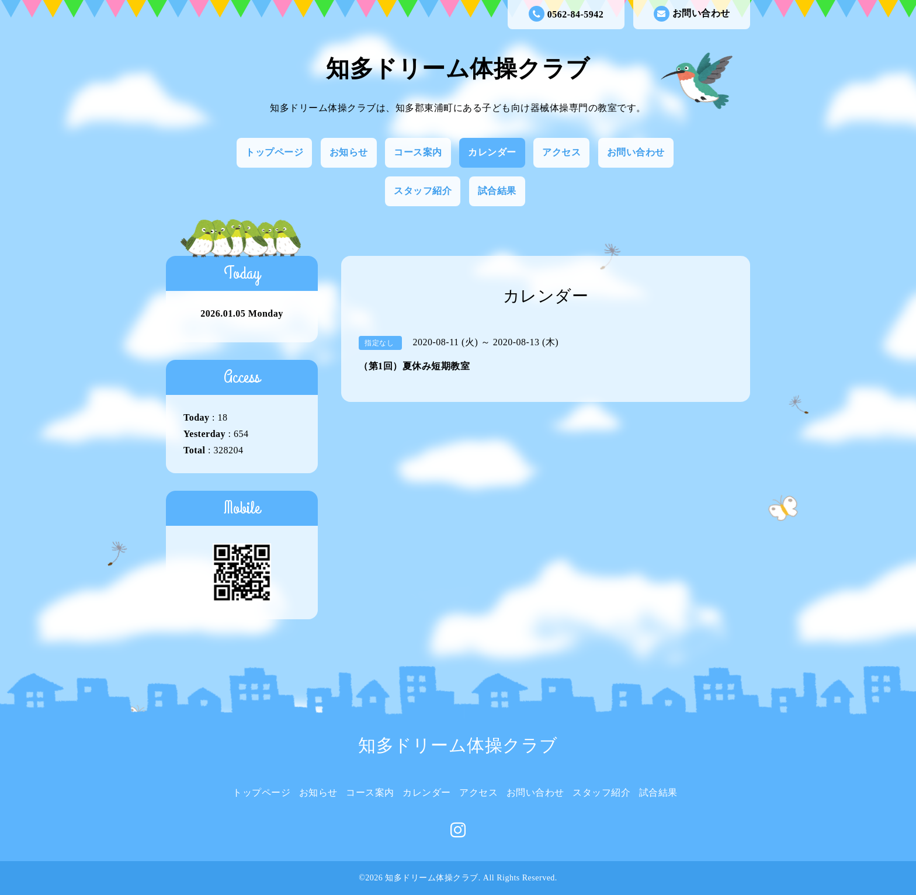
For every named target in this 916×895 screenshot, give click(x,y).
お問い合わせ (692, 14)
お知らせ (348, 152)
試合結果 (497, 191)
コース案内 (418, 152)
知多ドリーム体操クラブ (458, 68)
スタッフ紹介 (423, 191)
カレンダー (492, 152)
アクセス (561, 152)
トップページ (274, 152)
